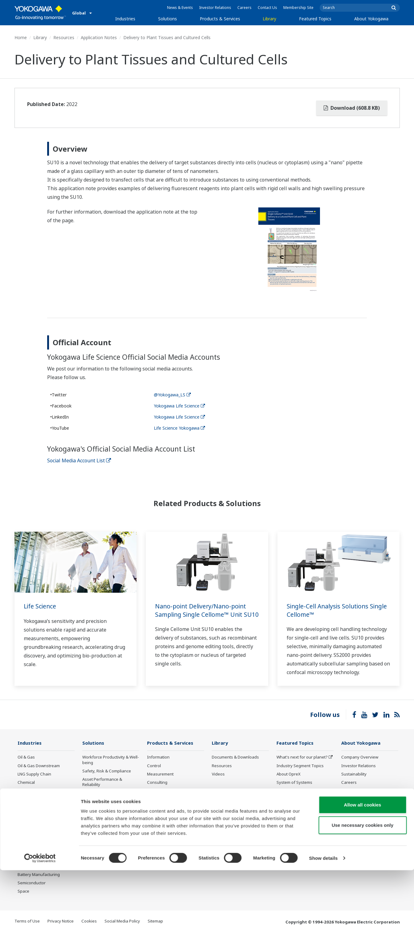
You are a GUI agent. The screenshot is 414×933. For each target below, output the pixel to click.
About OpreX (289, 774)
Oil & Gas (26, 757)
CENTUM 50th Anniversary (301, 824)
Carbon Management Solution (110, 842)
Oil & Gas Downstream (39, 765)
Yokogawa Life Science (179, 406)
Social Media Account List (79, 460)
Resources (63, 37)
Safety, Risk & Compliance (106, 771)
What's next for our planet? (302, 757)
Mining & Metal (31, 816)
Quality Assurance (358, 807)
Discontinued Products (168, 830)
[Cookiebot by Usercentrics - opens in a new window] (40, 921)
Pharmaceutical (32, 833)
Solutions (167, 19)
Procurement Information (365, 799)
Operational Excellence (103, 793)
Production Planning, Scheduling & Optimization (107, 831)
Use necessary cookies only (362, 887)
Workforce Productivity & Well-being (110, 760)
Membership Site (298, 7)
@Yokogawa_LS (172, 395)
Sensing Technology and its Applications (303, 835)
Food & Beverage (34, 841)
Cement (25, 824)
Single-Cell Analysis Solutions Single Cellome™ (330, 610)
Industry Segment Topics (300, 765)
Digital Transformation (298, 799)
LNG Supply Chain (34, 774)
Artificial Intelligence (295, 807)
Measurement (160, 774)
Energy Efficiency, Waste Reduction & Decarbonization (109, 804)
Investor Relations (215, 7)
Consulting (157, 782)
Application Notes (99, 37)
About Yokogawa (371, 19)
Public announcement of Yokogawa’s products (170, 818)
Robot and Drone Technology (304, 816)
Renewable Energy (35, 799)
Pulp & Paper (30, 849)
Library (269, 19)
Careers (244, 7)
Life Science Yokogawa (179, 428)
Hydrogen (27, 807)
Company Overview (359, 757)
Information (158, 757)
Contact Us (267, 7)
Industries (125, 19)
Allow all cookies (362, 867)
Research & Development (365, 791)
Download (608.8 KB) (352, 107)
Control (154, 765)
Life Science (40, 606)
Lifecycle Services (163, 799)
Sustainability (354, 774)
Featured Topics (315, 19)
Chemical (26, 782)
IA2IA (282, 791)
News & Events (180, 7)
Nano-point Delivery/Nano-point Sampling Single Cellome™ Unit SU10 (202, 614)
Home (20, 37)
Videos (218, 774)
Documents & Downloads (235, 757)
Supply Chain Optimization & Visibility (109, 817)
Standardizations (293, 846)
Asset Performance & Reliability (102, 782)
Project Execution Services (171, 791)
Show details (323, 920)
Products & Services (220, 19)
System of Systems (294, 782)
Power (24, 791)
